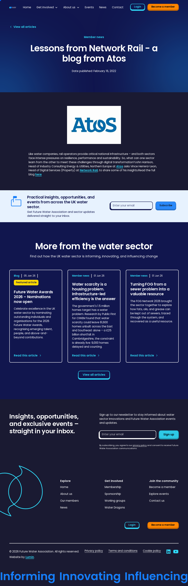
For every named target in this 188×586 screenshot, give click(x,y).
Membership (113, 487)
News (102, 7)
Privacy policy (94, 551)
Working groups (115, 501)
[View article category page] (94, 37)
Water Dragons (115, 507)
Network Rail (89, 170)
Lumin (30, 557)
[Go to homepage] (12, 7)
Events (89, 7)
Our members (69, 501)
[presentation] (126, 457)
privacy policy (140, 445)
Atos (119, 166)
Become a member (163, 6)
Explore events (159, 494)
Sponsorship (113, 494)
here (38, 174)
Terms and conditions (122, 551)
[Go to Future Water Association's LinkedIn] (168, 551)
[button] (47, 7)
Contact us (156, 501)
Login (137, 6)
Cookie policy (152, 551)
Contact (117, 7)
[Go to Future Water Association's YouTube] (175, 551)
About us (66, 494)
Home (27, 7)
